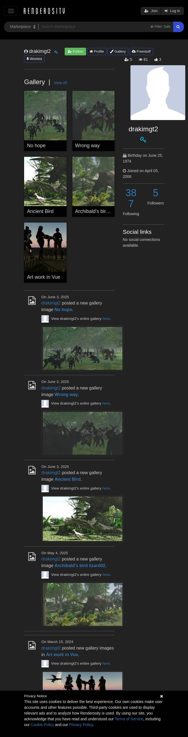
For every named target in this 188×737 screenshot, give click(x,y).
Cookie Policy (42, 724)
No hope (36, 145)
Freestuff (141, 51)
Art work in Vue (43, 277)
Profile (97, 51)
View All (60, 83)
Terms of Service (129, 719)
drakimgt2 (51, 303)
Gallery (118, 51)
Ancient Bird (40, 211)
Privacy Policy (81, 724)
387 (131, 198)
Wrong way (87, 145)
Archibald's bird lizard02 (101, 211)
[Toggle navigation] (11, 11)
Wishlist (34, 59)
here (106, 319)
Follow (75, 51)
